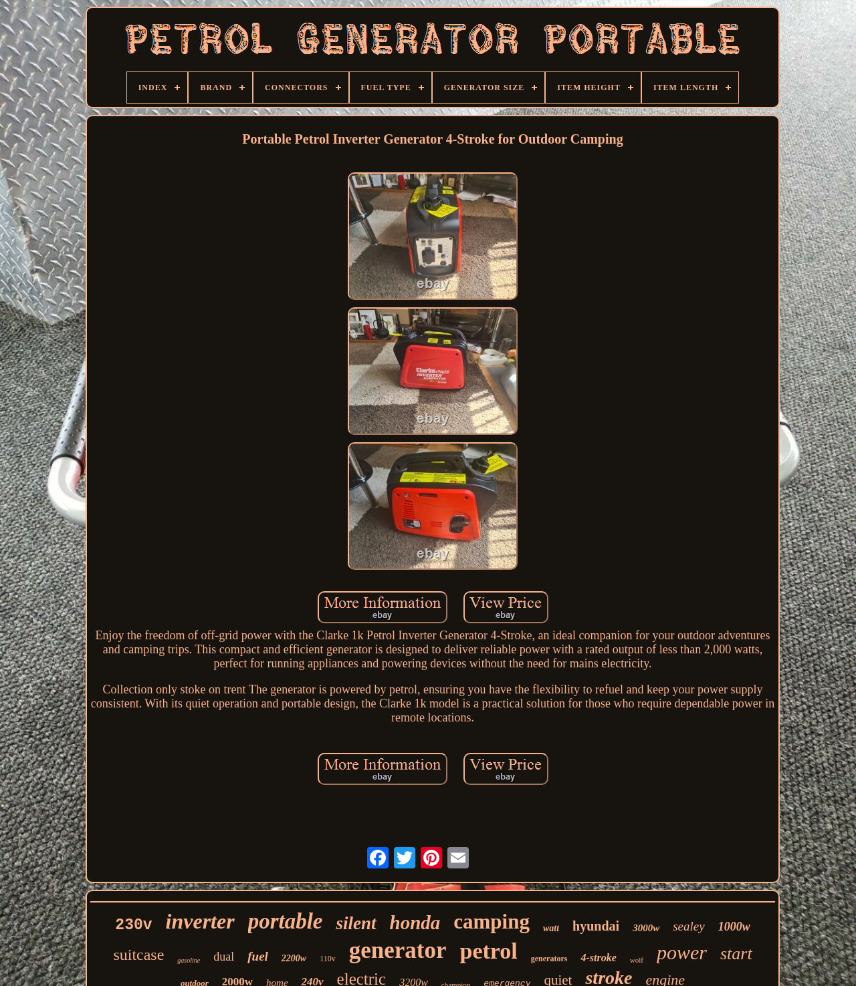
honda (415, 922)
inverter (200, 921)
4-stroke (598, 957)
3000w (646, 928)
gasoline (188, 960)
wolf (636, 960)
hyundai (595, 926)
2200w (294, 958)
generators (549, 958)
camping (491, 921)
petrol (489, 951)
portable (285, 921)
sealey (688, 926)
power (682, 952)
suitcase (138, 954)
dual (223, 956)
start (736, 953)
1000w (734, 926)
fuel (257, 956)
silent (356, 923)
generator (398, 950)
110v (328, 958)
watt (551, 928)
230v (133, 925)
